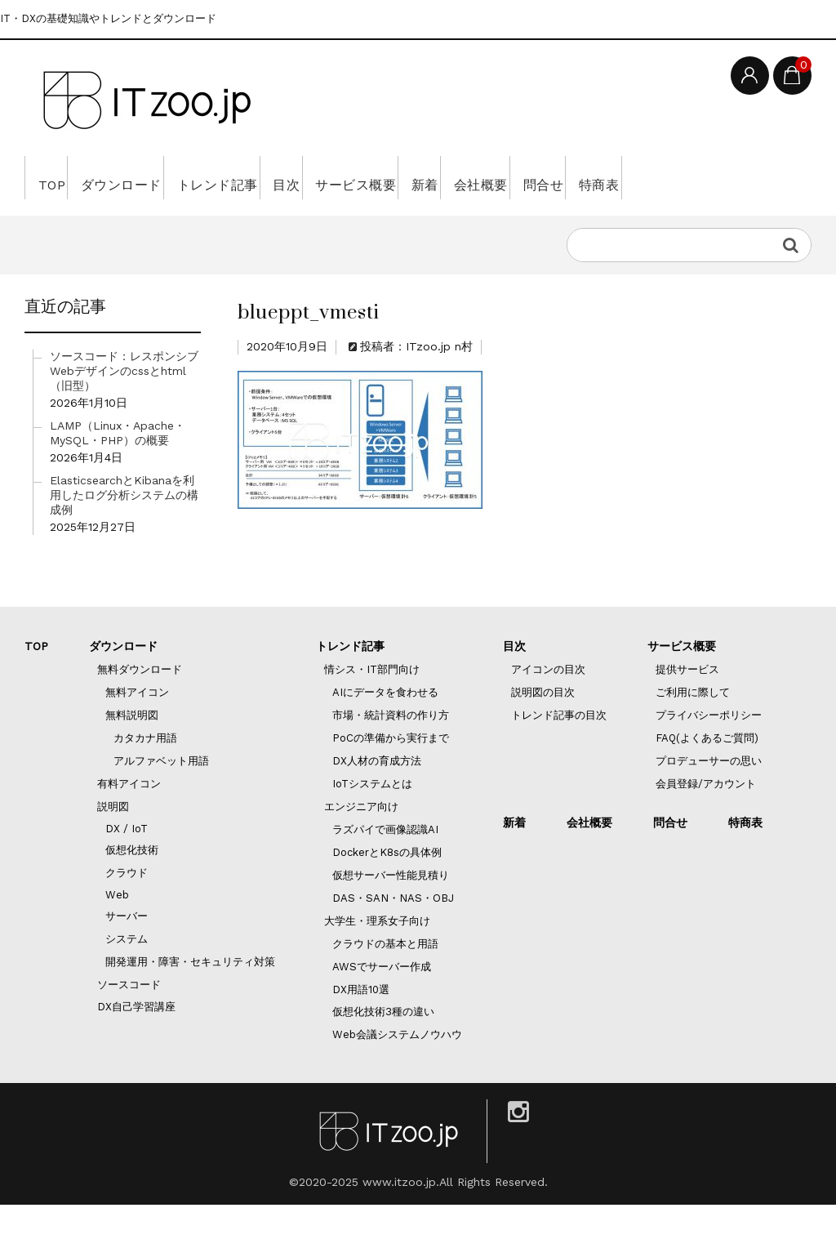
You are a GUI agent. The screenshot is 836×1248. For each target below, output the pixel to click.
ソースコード (129, 1028)
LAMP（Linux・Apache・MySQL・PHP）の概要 (117, 476)
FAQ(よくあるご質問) (707, 781)
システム (126, 982)
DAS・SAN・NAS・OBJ (393, 941)
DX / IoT (126, 872)
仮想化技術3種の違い (383, 1055)
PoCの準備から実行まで (390, 781)
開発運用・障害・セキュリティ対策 (190, 1005)
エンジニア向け (361, 850)
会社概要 (627, 177)
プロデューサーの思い (709, 804)
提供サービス (687, 712)
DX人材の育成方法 (376, 804)
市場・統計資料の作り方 (390, 758)
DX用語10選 (360, 1033)
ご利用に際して (693, 735)
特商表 (63, 220)
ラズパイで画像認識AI (385, 873)
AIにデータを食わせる (385, 735)
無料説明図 (131, 758)
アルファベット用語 (161, 804)
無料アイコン (137, 735)
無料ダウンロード (139, 712)
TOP (56, 177)
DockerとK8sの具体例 (387, 895)
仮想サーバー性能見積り (390, 918)
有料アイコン (129, 827)
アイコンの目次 (548, 712)
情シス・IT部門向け (372, 712)
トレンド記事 (271, 177)
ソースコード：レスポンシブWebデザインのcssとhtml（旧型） (124, 414)
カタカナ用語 (145, 781)
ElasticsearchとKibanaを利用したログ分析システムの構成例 (124, 538)
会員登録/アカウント (706, 827)
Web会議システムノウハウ (397, 1078)
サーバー (126, 959)
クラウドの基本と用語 (385, 987)
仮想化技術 (131, 893)
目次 (363, 177)
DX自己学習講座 (136, 1050)
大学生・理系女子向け (377, 964)
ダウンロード (149, 177)
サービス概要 (456, 177)
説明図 (113, 850)
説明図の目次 (543, 735)
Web (117, 938)
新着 (548, 177)
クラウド (126, 916)
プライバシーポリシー (709, 758)
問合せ (712, 177)
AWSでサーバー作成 (381, 1010)
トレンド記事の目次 (559, 758)
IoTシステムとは (372, 827)
